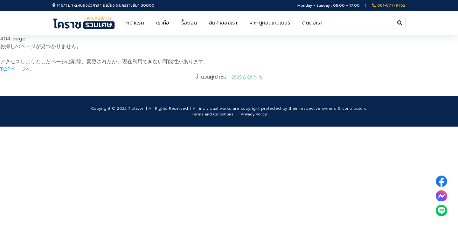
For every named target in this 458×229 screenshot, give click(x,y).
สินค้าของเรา (223, 23)
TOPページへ (15, 69)
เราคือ (162, 23)
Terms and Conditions (212, 114)
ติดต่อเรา (312, 23)
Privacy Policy (254, 114)
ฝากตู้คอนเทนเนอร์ (269, 23)
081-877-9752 (389, 5)
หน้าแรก (135, 23)
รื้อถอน (189, 23)
